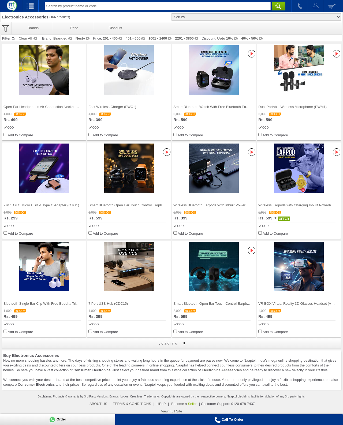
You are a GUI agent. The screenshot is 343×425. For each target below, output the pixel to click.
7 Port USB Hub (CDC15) (108, 304)
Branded (63, 38)
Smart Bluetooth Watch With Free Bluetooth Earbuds (214, 107)
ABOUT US (98, 404)
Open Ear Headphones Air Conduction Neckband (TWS (46, 107)
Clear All (28, 38)
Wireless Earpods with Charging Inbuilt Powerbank (297, 205)
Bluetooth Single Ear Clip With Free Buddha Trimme (43, 304)
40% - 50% (252, 38)
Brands (33, 28)
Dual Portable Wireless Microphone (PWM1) (292, 107)
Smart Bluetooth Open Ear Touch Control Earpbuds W (130, 205)
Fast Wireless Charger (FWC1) (112, 107)
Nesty (83, 38)
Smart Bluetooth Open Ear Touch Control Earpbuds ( (214, 304)
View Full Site (171, 411)
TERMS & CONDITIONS (132, 404)
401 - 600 (136, 38)
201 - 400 (113, 38)
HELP (161, 404)
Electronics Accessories (222, 370)
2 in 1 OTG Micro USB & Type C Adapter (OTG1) (41, 205)
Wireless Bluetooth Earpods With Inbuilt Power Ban (213, 205)
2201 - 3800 (187, 38)
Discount (115, 28)
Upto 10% (227, 38)
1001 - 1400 (160, 38)
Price (74, 28)
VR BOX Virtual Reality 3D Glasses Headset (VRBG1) (300, 304)
